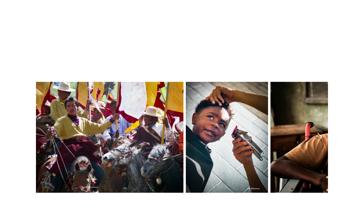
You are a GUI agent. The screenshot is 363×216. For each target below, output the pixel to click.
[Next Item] (319, 137)
